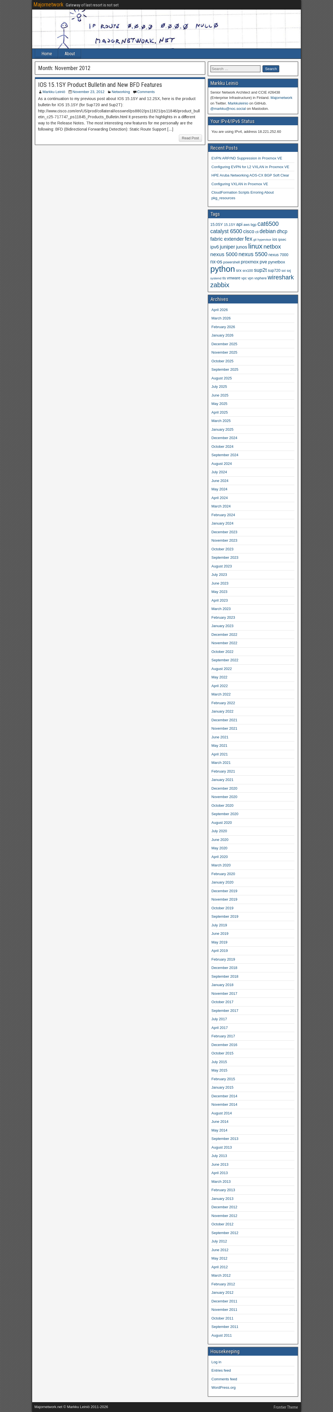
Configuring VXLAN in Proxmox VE (240, 184)
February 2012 (223, 1284)
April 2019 (220, 951)
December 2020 (225, 788)
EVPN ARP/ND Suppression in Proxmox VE (247, 158)
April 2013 (220, 1173)
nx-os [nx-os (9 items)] (216, 262)
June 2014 (220, 1121)
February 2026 (223, 327)
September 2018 (225, 976)
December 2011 (225, 1301)
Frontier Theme (286, 1407)
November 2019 (225, 899)
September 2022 (225, 660)
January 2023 (223, 626)
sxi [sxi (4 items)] (284, 271)
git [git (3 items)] (254, 239)
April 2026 (220, 310)
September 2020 (225, 814)
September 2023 (225, 557)
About (70, 53)
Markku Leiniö (54, 92)
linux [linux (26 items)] (255, 246)
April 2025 (220, 412)
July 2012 (219, 1241)
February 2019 (223, 959)
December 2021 (225, 720)
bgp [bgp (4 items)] (254, 225)
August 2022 (222, 669)
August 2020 (222, 822)
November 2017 (225, 993)
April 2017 (220, 1028)
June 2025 (220, 395)
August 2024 (222, 464)
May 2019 (220, 942)
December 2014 (225, 1096)
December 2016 (225, 1045)
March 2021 (221, 763)
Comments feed (224, 1379)
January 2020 (223, 882)
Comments (146, 92)
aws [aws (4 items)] (246, 225)
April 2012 (220, 1267)
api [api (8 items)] (239, 224)
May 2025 (220, 404)
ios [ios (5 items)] (274, 239)
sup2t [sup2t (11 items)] (260, 270)
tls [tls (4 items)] (224, 278)
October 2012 (223, 1224)
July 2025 (219, 386)
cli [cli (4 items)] (257, 232)
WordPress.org (224, 1387)
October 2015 (223, 1053)
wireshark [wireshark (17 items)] (281, 277)
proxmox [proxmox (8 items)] (250, 262)
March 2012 (221, 1275)
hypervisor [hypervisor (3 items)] (264, 239)
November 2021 (225, 728)
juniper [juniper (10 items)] (227, 247)
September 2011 (225, 1327)
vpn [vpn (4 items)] (250, 278)
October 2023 (223, 549)
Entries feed (221, 1370)
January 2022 (223, 711)
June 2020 (220, 840)
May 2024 (220, 489)
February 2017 (223, 1036)
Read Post (190, 138)
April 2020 (220, 857)
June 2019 (220, 933)
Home (46, 53)
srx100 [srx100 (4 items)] (248, 271)
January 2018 (223, 985)
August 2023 (222, 566)
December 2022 (225, 634)
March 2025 (221, 421)
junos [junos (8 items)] (241, 247)
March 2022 (221, 694)
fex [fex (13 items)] (248, 239)
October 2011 (223, 1318)
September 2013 (225, 1139)
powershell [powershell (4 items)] (231, 262)
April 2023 (220, 600)
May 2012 (220, 1258)
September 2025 (225, 369)
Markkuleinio (238, 103)
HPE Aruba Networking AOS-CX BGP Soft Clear (250, 175)
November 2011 (225, 1309)
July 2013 (219, 1156)
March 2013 (221, 1181)
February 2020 (223, 874)
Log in (216, 1362)
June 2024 (220, 481)
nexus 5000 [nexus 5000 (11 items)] (224, 254)
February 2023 (223, 617)
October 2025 (223, 361)
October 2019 (223, 908)
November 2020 (225, 797)
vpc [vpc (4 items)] (244, 278)
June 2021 (220, 737)
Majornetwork (48, 4)
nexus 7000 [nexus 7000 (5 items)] (278, 255)
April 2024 (220, 498)
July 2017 (219, 1019)
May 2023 (220, 592)
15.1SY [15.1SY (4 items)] (229, 225)
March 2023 (221, 609)
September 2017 (225, 1010)
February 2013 (223, 1190)
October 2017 (223, 1002)
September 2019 (225, 916)
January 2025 (223, 429)
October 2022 (223, 652)
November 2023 (225, 540)
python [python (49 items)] (222, 268)
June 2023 (220, 583)
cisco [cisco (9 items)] (248, 231)
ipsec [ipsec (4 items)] (282, 240)
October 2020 (223, 805)
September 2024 (225, 455)
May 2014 (220, 1130)
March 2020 (221, 865)
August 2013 (222, 1147)
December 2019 (225, 891)
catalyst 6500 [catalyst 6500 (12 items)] (226, 231)
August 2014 (222, 1113)
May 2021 (220, 745)
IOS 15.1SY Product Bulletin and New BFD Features (100, 84)
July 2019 (219, 925)
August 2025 (222, 378)
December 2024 (225, 438)
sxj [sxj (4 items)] (289, 271)
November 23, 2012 (88, 92)
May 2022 (220, 677)
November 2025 (225, 352)
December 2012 (225, 1207)
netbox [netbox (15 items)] (272, 246)
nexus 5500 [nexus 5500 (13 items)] (252, 254)
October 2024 (223, 446)
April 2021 (220, 754)
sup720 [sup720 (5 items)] (274, 270)
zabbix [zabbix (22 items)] (219, 285)
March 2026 (221, 318)
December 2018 (225, 968)
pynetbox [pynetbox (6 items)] (276, 262)
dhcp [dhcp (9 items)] (282, 231)
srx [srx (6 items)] (238, 270)
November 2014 (225, 1104)
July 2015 (219, 1062)
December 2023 (225, 532)
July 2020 (219, 831)
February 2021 (223, 771)
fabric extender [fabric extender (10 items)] (227, 239)
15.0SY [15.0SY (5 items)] (216, 224)
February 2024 (223, 515)
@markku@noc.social (228, 108)
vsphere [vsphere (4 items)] (260, 278)
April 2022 (220, 686)
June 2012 (220, 1250)
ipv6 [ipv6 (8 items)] (214, 247)
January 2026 (223, 335)
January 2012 (223, 1292)
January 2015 (223, 1087)
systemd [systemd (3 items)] (216, 278)
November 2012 (225, 1216)
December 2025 (225, 344)
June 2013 (220, 1164)
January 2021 (223, 780)
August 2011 (222, 1335)
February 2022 (223, 703)
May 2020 (220, 848)
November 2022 (225, 643)
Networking (121, 92)
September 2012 (225, 1233)
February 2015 (223, 1079)
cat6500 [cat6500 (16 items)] (268, 224)
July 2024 (219, 472)
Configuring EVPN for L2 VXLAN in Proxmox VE (250, 167)
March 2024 (221, 506)
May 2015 (220, 1070)
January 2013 (223, 1199)
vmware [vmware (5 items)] (233, 278)
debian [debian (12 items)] (268, 231)
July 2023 (219, 574)
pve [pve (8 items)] (263, 262)
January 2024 (223, 523)
